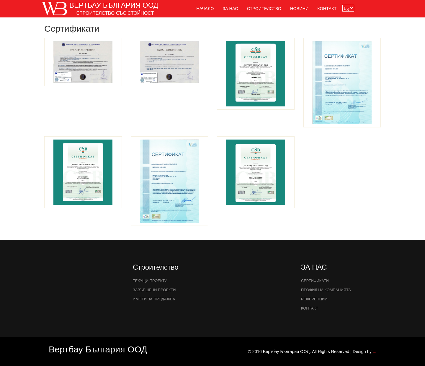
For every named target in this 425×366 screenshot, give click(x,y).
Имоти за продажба (154, 299)
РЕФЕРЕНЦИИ (314, 299)
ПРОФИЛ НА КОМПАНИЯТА (326, 290)
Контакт (326, 8)
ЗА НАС (230, 8)
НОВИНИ (299, 8)
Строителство (264, 8)
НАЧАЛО (205, 8)
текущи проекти (150, 280)
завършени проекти (154, 290)
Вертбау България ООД (98, 349)
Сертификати (315, 280)
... (374, 351)
